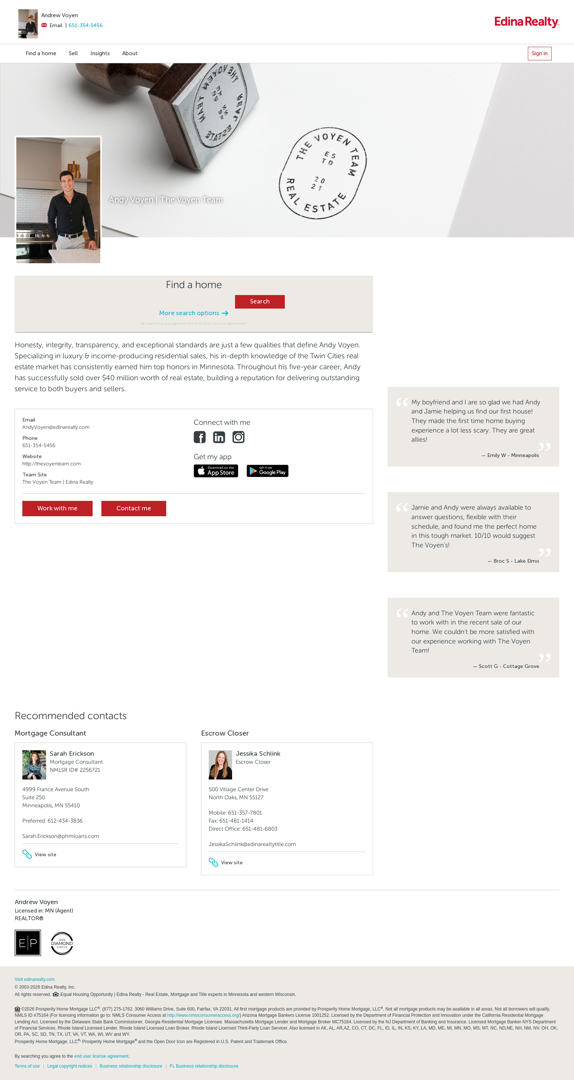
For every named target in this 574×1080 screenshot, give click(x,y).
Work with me (57, 508)
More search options (193, 313)
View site (39, 854)
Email (51, 25)
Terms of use (27, 1066)
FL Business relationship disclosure (204, 1066)
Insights (100, 53)
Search (260, 301)
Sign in (540, 53)
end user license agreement (101, 1056)
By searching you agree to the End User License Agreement (194, 323)
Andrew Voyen (59, 15)
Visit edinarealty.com (35, 979)
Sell (73, 53)
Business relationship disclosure (131, 1066)
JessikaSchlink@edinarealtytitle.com (252, 844)
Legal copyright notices (69, 1066)
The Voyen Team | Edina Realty (57, 482)
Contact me (133, 508)
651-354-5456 (85, 25)
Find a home (41, 53)
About (130, 53)
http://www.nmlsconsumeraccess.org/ (203, 1015)
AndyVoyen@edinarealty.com (56, 427)
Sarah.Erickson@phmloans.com (60, 836)
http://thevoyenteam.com (51, 464)
